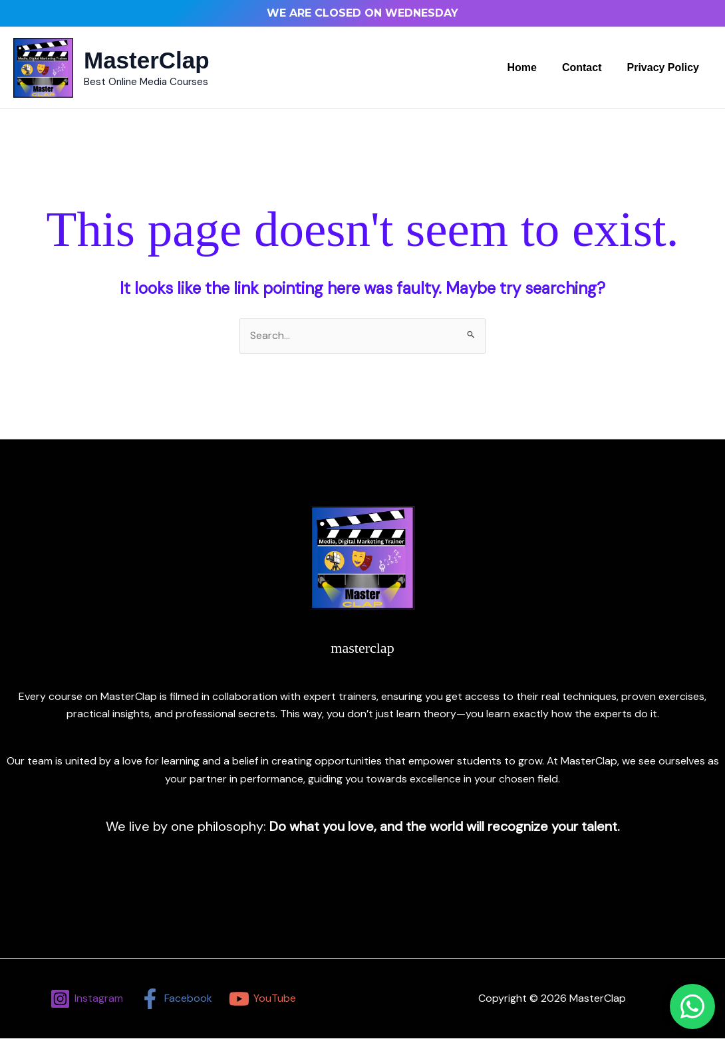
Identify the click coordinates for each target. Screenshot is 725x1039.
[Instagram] (87, 998)
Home (531, 67)
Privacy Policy (665, 67)
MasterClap (147, 60)
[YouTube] (262, 998)
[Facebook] (176, 998)
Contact (588, 67)
